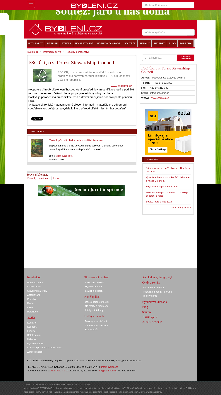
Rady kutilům (92, 329)
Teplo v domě (150, 295)
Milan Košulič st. (64, 155)
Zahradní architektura (96, 325)
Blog (145, 306)
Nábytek (31, 339)
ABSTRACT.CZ (152, 322)
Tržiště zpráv (149, 317)
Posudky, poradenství (39, 178)
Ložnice (31, 331)
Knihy (56, 178)
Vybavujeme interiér (153, 287)
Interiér (31, 317)
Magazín (152, 159)
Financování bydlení (96, 277)
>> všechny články (181, 207)
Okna (30, 307)
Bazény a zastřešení (96, 321)
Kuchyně (32, 322)
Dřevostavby (34, 286)
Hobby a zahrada (94, 316)
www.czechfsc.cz (121, 85)
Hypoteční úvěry (93, 286)
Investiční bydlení (94, 282)
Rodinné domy (35, 282)
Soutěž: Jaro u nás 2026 (159, 201)
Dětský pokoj (34, 335)
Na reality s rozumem (96, 306)
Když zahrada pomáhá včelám (162, 186)
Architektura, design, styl (157, 277)
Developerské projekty (97, 301)
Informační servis (52, 51)
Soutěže (147, 312)
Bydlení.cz (33, 51)
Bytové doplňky (35, 343)
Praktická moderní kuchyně (157, 291)
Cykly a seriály (151, 282)
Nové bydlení (92, 296)
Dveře (30, 303)
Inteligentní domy (94, 310)
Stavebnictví (34, 277)
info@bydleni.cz (109, 367)
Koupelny (32, 326)
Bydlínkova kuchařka (154, 301)
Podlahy (31, 299)
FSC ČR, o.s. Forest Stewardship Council (165, 70)
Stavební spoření (94, 290)
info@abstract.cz (107, 370)
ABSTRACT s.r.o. (59, 370)
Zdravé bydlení (35, 351)
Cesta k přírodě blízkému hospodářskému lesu (76, 140)
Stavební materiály (37, 290)
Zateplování (33, 294)
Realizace (32, 311)
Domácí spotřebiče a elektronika (44, 347)
